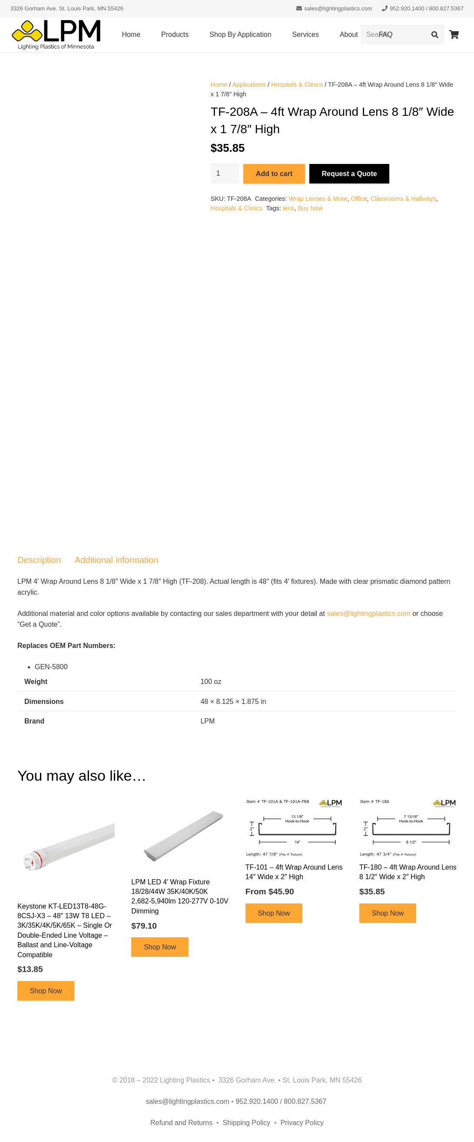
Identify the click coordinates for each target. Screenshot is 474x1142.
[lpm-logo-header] (56, 35)
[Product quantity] (225, 173)
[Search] (434, 35)
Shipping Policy (247, 1122)
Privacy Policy (302, 1122)
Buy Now (310, 208)
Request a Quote (349, 173)
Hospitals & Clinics (297, 84)
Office (359, 198)
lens (288, 208)
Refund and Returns (181, 1122)
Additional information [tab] (116, 560)
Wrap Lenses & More (318, 198)
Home (219, 84)
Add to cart (274, 173)
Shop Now (46, 991)
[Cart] (454, 34)
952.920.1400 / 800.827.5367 (281, 1101)
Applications (249, 84)
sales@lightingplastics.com (368, 613)
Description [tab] (39, 560)
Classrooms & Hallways (403, 198)
